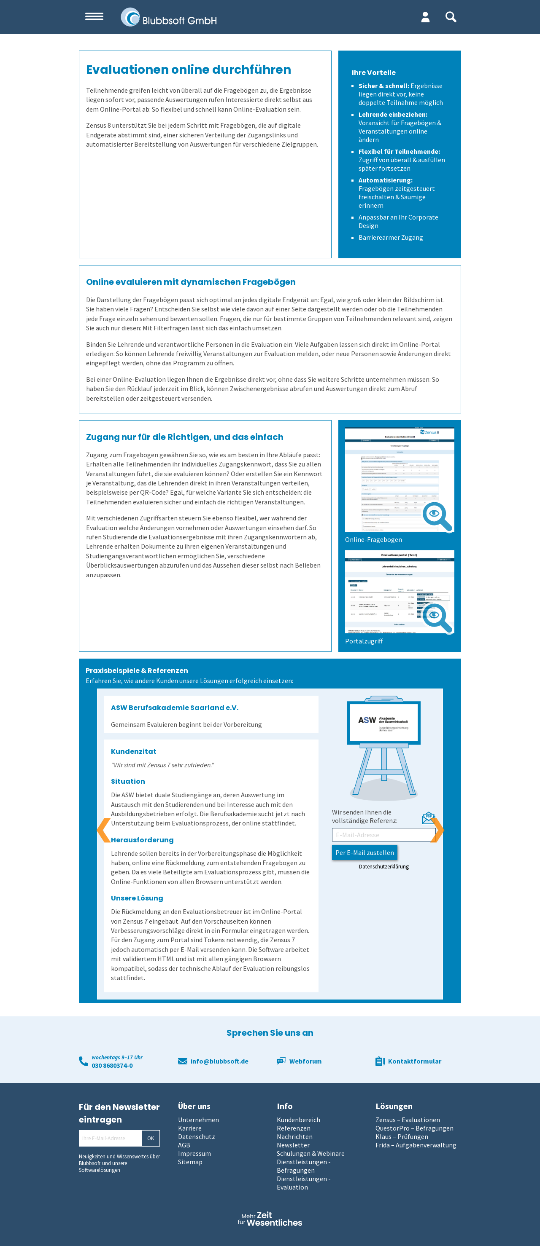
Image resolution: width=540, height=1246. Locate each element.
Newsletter (293, 1145)
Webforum (305, 1061)
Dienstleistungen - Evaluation (304, 1182)
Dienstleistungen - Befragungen (304, 1166)
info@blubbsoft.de (219, 1061)
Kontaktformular (414, 1061)
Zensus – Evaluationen (407, 1119)
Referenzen (293, 1128)
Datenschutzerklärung (384, 866)
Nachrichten (295, 1136)
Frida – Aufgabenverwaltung (415, 1145)
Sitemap (190, 1162)
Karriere (190, 1128)
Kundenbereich (298, 1119)
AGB (184, 1145)
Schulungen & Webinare (311, 1153)
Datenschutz (196, 1136)
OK (150, 1138)
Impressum (194, 1153)
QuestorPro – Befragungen (414, 1128)
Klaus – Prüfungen (401, 1136)
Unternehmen (198, 1119)
